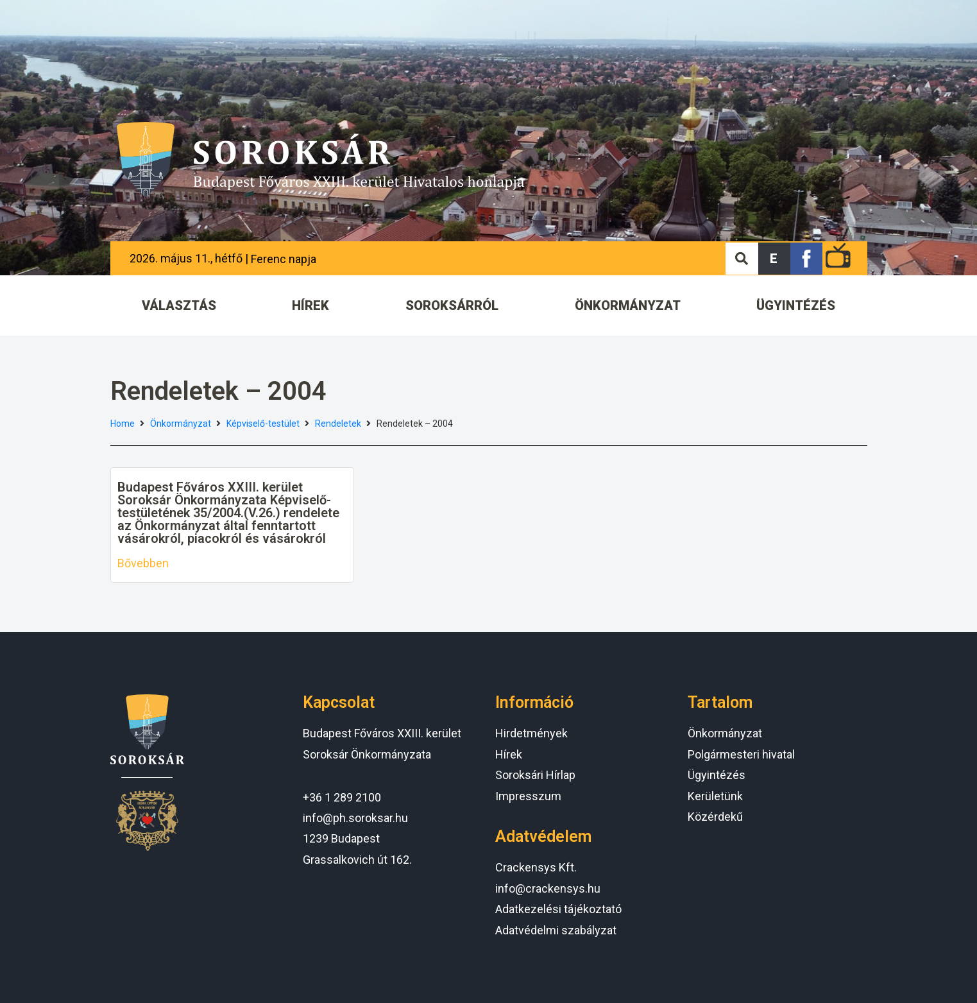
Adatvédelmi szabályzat (555, 930)
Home (122, 423)
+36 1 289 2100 (342, 797)
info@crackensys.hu (547, 888)
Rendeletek (338, 423)
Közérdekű (715, 816)
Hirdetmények (531, 733)
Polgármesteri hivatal (741, 754)
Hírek (508, 754)
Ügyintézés (716, 775)
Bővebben (143, 563)
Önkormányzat (180, 423)
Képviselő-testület (263, 423)
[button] (774, 259)
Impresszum (528, 796)
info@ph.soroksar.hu (355, 818)
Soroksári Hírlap (535, 775)
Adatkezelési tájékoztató (558, 909)
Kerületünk (715, 796)
